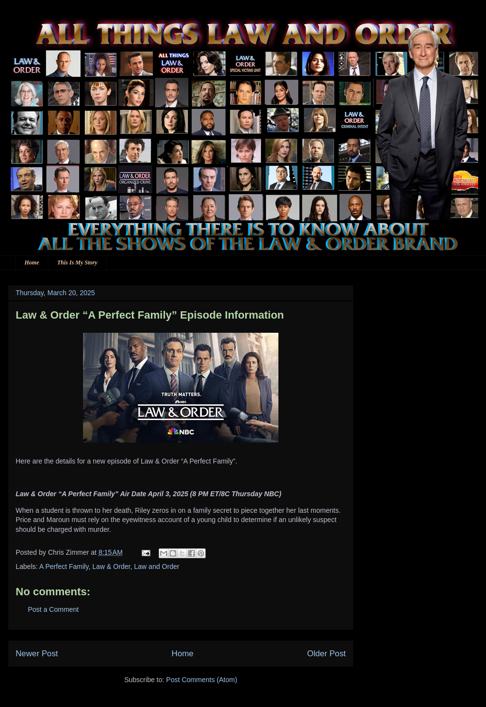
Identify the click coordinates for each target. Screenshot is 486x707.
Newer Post (37, 653)
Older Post (326, 653)
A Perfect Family (63, 566)
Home (31, 262)
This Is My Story (77, 262)
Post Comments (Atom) (201, 680)
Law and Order (157, 566)
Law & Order (111, 566)
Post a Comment (53, 609)
